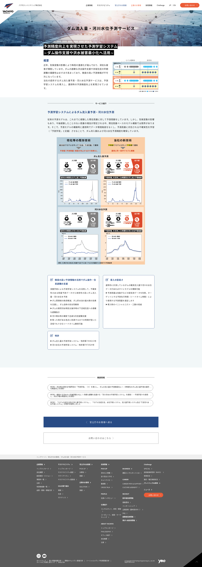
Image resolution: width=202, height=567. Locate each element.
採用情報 (149, 5)
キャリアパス (105, 480)
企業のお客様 (136, 5)
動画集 (103, 484)
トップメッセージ (43, 469)
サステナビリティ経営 (65, 472)
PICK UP (82, 469)
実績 (81, 476)
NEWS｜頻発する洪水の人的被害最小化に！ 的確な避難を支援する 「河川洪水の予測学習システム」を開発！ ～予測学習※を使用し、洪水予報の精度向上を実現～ (99, 397)
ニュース (147, 490)
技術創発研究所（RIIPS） (153, 472)
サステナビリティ (103, 5)
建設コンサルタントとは (131, 473)
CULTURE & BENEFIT (130, 487)
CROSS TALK (105, 487)
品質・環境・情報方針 (44, 490)
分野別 (81, 472)
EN (174, 5)
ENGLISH (61, 562)
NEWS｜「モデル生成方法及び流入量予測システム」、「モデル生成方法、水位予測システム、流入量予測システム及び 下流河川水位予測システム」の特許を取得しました (99, 404)
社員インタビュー (107, 498)
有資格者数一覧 (42, 487)
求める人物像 (105, 473)
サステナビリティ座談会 (66, 479)
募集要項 (126, 502)
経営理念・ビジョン (43, 476)
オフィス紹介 (105, 535)
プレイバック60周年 (151, 483)
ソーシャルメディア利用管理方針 (97, 561)
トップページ (41, 457)
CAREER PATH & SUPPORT (132, 484)
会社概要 (40, 472)
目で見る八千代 (106, 476)
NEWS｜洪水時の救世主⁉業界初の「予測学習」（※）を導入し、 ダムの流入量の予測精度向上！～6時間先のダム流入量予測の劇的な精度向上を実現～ (99, 389)
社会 (59, 494)
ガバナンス (62, 497)
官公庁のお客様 (121, 5)
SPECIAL (147, 469)
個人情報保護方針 (55, 561)
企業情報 (89, 5)
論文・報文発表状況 (151, 479)
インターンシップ (129, 506)
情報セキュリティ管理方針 (74, 561)
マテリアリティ (63, 476)
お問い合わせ (190, 5)
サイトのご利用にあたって (46, 562)
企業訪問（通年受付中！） (132, 509)
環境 (59, 490)
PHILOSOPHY (106, 531)
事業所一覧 (40, 479)
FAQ (124, 513)
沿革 (38, 483)
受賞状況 (147, 476)
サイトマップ (41, 561)
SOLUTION (83, 487)
